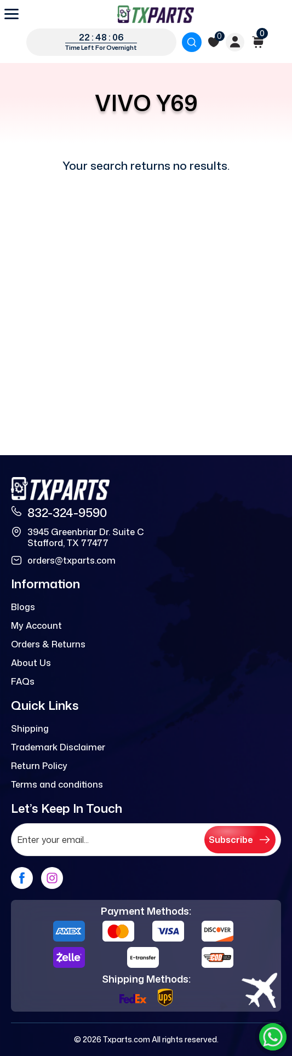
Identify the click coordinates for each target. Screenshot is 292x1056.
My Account (36, 625)
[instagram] (52, 878)
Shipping (30, 728)
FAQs (23, 681)
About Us (31, 662)
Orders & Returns (48, 644)
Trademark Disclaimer (58, 747)
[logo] (155, 14)
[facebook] (22, 878)
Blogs (23, 606)
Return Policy (39, 765)
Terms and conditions (57, 784)
